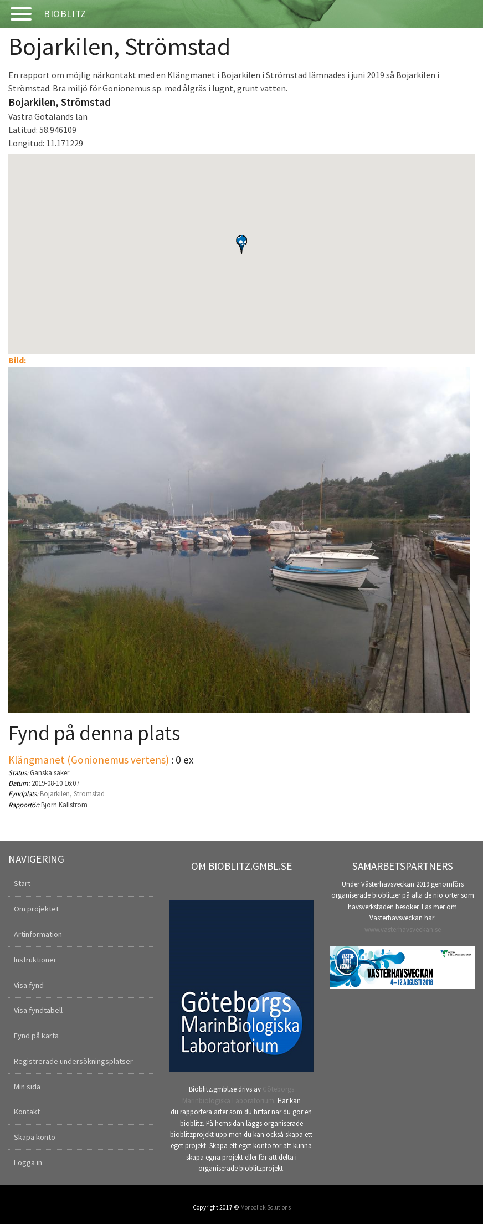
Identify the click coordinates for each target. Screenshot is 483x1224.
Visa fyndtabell (38, 1010)
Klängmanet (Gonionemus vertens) (88, 759)
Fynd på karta (36, 1036)
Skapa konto (34, 1137)
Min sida (27, 1087)
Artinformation (38, 934)
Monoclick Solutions (265, 1207)
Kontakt (27, 1112)
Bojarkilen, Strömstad (72, 793)
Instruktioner (35, 960)
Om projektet (36, 909)
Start (22, 883)
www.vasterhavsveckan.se (402, 929)
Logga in (28, 1162)
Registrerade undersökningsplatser (73, 1061)
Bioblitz (65, 14)
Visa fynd (29, 985)
